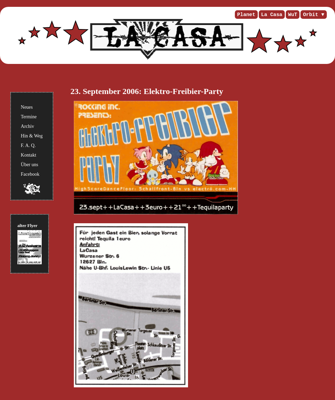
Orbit (310, 14)
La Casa (271, 14)
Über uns (29, 164)
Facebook (30, 174)
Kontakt (28, 155)
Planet (246, 14)
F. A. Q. (28, 145)
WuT (292, 14)
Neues (27, 107)
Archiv (27, 126)
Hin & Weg (32, 135)
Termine (29, 116)
